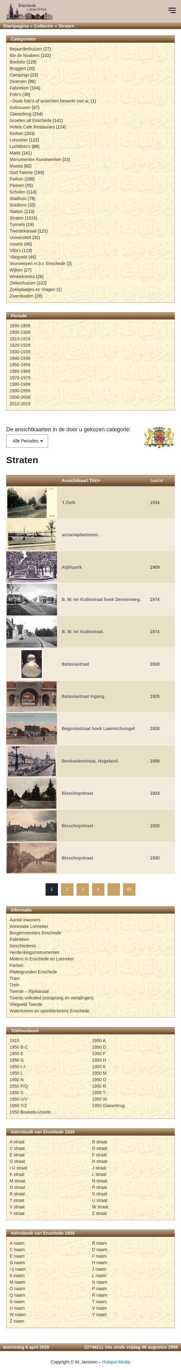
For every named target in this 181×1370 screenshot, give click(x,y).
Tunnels (17, 224)
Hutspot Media (116, 1361)
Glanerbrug (20, 113)
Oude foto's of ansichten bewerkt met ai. (51, 100)
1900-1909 (20, 332)
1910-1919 (20, 338)
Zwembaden (21, 296)
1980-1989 (20, 384)
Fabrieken (19, 87)
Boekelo (17, 61)
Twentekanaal (23, 230)
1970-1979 (20, 377)
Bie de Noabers (25, 55)
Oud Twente (21, 172)
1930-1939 (20, 351)
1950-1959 (20, 364)
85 (129, 889)
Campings (19, 74)
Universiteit (20, 237)
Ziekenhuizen (22, 283)
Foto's (15, 94)
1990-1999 (20, 390)
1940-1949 (20, 358)
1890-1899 (20, 325)
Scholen (17, 191)
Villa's (15, 250)
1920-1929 (20, 345)
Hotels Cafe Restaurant (32, 126)
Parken (16, 178)
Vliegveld (18, 256)
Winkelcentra (22, 276)
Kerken (16, 133)
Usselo (16, 243)
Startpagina (16, 25)
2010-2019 (20, 403)
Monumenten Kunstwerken (35, 159)
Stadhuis (18, 198)
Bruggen (18, 68)
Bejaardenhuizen (26, 48)
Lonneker (19, 139)
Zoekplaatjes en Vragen (32, 289)
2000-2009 (20, 397)
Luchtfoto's (20, 146)
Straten (17, 217)
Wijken (16, 269)
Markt (15, 152)
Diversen (18, 81)
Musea (16, 165)
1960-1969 (20, 371)
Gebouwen (20, 107)
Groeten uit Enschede (30, 120)
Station (16, 211)
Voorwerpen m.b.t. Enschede (37, 263)
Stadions (18, 204)
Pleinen (17, 185)
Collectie (43, 25)
